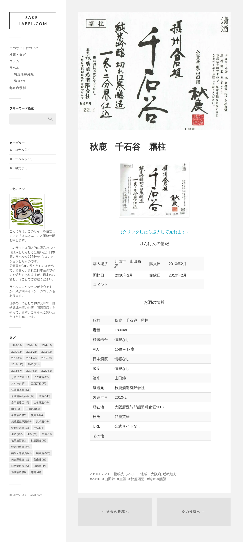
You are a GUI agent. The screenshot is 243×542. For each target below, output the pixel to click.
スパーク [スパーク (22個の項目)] (18, 383)
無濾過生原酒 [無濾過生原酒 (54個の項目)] (21, 421)
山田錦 (109, 479)
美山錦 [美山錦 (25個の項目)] (40, 459)
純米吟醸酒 (157, 479)
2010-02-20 (99, 474)
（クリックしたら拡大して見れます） (154, 198)
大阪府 (156, 474)
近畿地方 (170, 474)
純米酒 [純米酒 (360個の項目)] (43, 453)
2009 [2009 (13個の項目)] (46, 345)
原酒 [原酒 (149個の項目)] (44, 396)
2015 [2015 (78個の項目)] (46, 357)
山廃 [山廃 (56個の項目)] (16, 408)
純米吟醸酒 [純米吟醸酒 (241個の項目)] (20, 446)
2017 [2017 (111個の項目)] (33, 364)
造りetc (20, 81)
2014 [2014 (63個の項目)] (31, 357)
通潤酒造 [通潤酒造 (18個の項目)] (18, 472)
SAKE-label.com (33, 20)
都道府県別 (17, 88)
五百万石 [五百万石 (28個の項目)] (38, 383)
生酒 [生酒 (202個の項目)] (17, 434)
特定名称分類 (24, 74)
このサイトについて (24, 48)
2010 (96, 479)
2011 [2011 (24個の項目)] (31, 351)
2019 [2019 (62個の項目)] (31, 370)
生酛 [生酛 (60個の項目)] (32, 434)
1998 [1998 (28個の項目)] (16, 345)
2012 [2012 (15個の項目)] (46, 351)
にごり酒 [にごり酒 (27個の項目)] (41, 376)
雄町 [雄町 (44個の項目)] (36, 472)
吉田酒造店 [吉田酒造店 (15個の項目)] (20, 402)
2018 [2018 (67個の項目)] (16, 370)
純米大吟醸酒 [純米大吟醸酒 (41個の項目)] (21, 453)
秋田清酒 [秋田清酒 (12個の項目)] (18, 440)
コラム (14, 61)
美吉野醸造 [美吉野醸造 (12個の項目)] (20, 459)
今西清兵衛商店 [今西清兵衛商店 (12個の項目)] (22, 396)
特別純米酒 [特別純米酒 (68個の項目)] (20, 427)
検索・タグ (17, 54)
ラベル (14, 68)
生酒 (122, 479)
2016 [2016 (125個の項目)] (17, 364)
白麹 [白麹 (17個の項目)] (47, 434)
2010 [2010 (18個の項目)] (16, 351)
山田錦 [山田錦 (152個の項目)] (33, 408)
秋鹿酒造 (138, 479)
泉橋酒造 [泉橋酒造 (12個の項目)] (18, 415)
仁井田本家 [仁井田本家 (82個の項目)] (20, 389)
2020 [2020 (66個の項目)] (46, 370)
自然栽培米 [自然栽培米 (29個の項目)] (20, 465)
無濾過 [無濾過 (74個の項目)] (37, 415)
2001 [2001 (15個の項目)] (31, 345)
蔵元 (18, 168)
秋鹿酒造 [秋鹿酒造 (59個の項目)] (38, 440)
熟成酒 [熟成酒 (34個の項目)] (42, 421)
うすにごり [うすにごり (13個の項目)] (20, 376)
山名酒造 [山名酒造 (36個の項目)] (41, 402)
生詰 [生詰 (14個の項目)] (38, 427)
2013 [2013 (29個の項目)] (16, 357)
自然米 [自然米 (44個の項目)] (40, 465)
